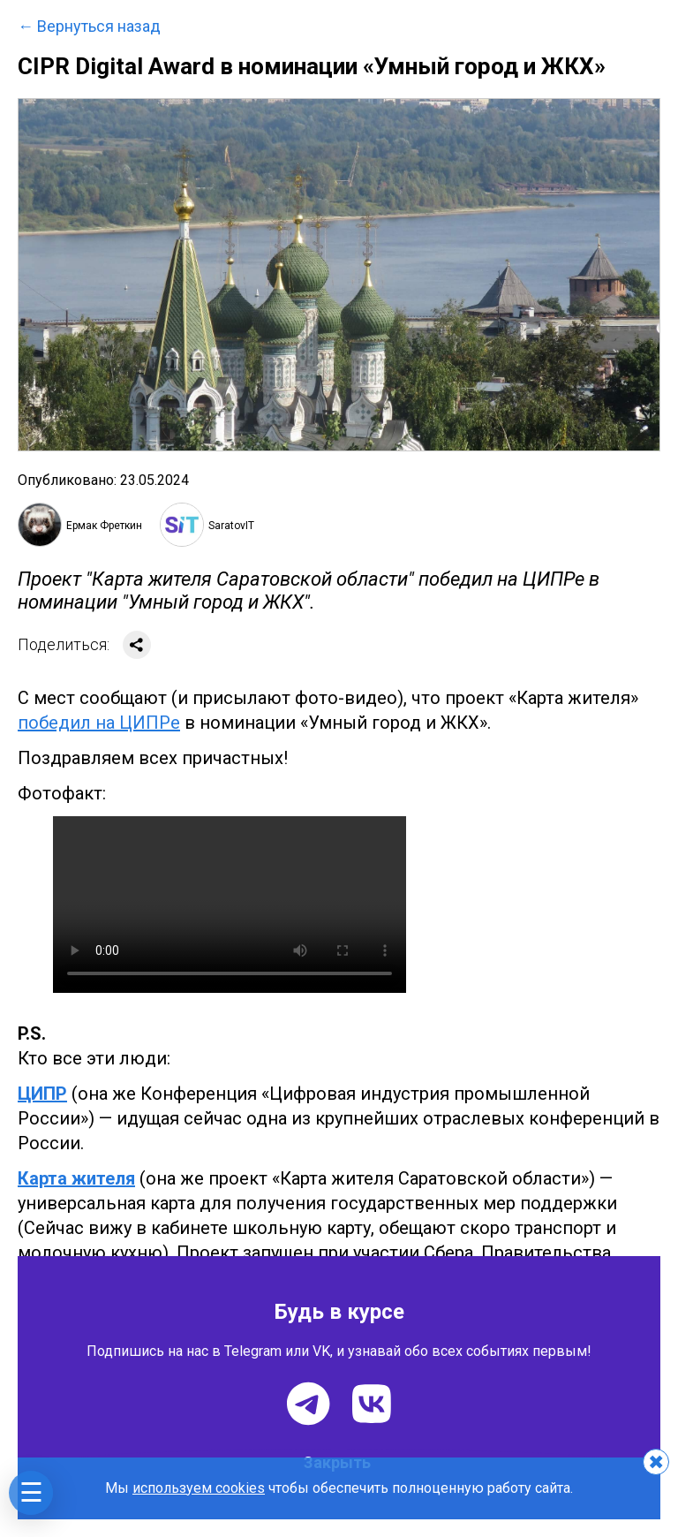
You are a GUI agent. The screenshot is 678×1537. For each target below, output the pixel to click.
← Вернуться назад (89, 26)
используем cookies (198, 1488)
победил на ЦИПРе (99, 722)
